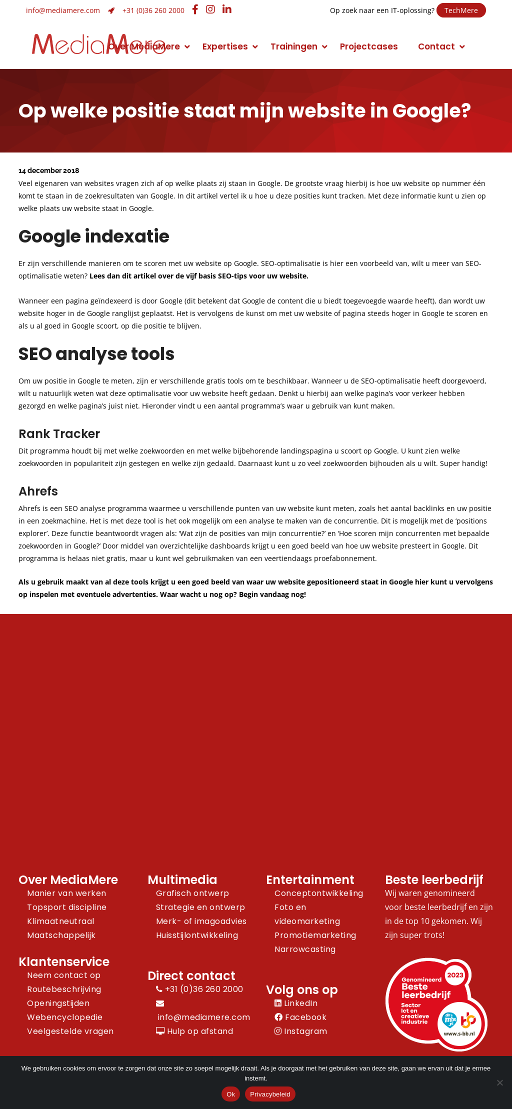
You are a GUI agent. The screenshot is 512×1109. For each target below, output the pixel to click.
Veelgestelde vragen (70, 1031)
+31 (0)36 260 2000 (153, 10)
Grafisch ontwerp (193, 893)
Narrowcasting (305, 949)
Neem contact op (64, 975)
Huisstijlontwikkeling (197, 935)
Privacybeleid (270, 1094)
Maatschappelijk (61, 935)
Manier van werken (66, 893)
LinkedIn (296, 1003)
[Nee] (499, 1083)
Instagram (301, 1031)
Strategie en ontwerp (201, 907)
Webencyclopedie (65, 1017)
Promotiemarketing (315, 935)
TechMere (461, 10)
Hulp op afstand (195, 1031)
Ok (230, 1094)
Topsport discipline (67, 907)
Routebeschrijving (64, 989)
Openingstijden (58, 1003)
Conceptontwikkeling (319, 893)
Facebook (300, 1017)
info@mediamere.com (63, 10)
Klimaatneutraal (60, 921)
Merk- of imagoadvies (201, 921)
